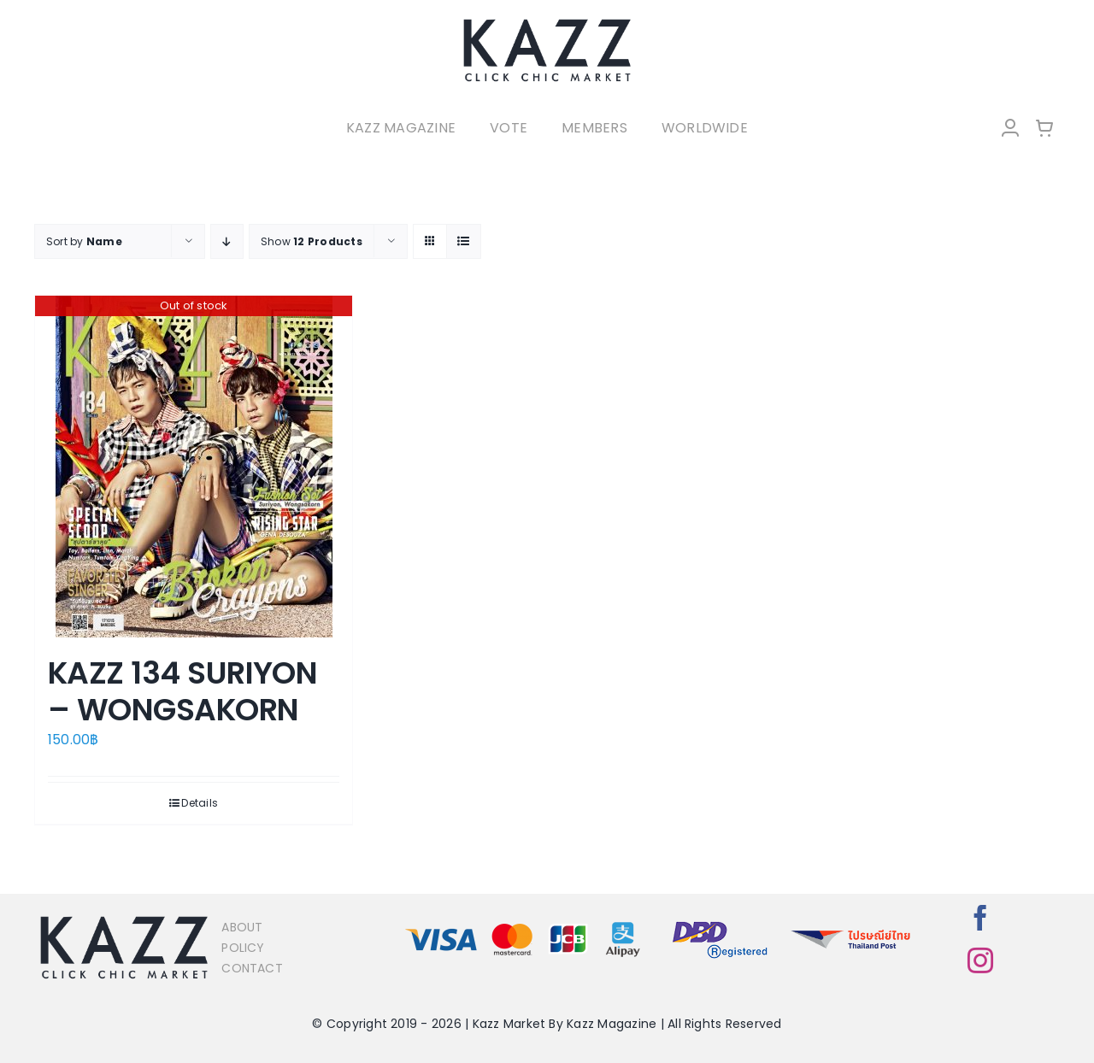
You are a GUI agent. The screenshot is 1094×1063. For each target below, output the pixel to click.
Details (199, 803)
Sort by (84, 241)
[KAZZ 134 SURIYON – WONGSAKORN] (193, 466)
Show (311, 241)
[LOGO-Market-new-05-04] (547, 23)
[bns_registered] (720, 922)
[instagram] (980, 960)
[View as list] (463, 241)
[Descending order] (227, 241)
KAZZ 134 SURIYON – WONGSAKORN (182, 691)
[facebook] (980, 918)
